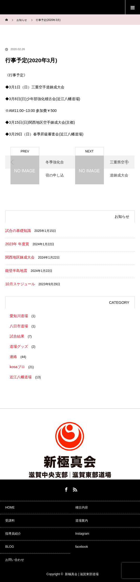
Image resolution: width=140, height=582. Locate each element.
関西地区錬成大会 (20, 257)
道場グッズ (19, 346)
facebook (81, 547)
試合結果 (17, 336)
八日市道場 (19, 326)
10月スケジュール (20, 284)
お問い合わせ (14, 560)
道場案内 (81, 520)
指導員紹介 (13, 533)
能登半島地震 (16, 271)
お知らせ (21, 20)
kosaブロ (17, 367)
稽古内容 (81, 507)
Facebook (66, 489)
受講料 (10, 520)
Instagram (82, 533)
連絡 (13, 357)
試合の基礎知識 (18, 231)
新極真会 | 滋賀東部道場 (82, 574)
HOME (10, 507)
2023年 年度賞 (17, 244)
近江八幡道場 (21, 377)
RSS (74, 489)
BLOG (9, 547)
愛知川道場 (19, 316)
